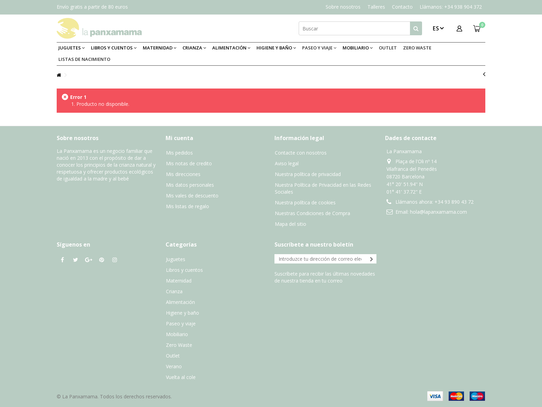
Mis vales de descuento (192, 195)
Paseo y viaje (181, 323)
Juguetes (175, 259)
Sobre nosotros (343, 6)
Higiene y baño (182, 312)
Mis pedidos (179, 152)
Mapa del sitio (290, 224)
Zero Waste (179, 345)
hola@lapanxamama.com (438, 212)
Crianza (174, 291)
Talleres (376, 6)
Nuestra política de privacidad (308, 174)
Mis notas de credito (189, 163)
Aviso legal (287, 163)
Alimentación (180, 302)
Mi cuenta (179, 138)
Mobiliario (177, 334)
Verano (174, 366)
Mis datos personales (190, 185)
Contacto (402, 6)
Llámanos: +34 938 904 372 (451, 6)
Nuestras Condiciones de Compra (312, 213)
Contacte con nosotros (301, 152)
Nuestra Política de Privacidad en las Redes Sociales (323, 188)
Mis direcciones (183, 174)
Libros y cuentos (184, 270)
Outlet (173, 355)
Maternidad (178, 280)
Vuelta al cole (181, 377)
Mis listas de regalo (187, 206)
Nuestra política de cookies (305, 202)
